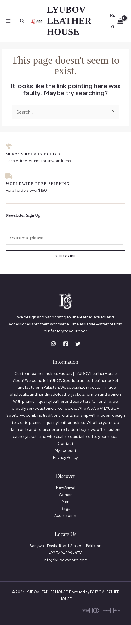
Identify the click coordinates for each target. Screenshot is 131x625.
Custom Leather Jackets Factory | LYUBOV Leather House (66, 373)
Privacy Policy (65, 457)
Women (66, 494)
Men (65, 501)
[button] (22, 21)
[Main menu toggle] (8, 21)
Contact (65, 443)
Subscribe (65, 256)
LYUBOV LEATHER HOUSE (69, 21)
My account (65, 450)
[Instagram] (53, 343)
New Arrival (65, 487)
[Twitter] (77, 343)
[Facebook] (65, 343)
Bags (65, 508)
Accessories (65, 515)
